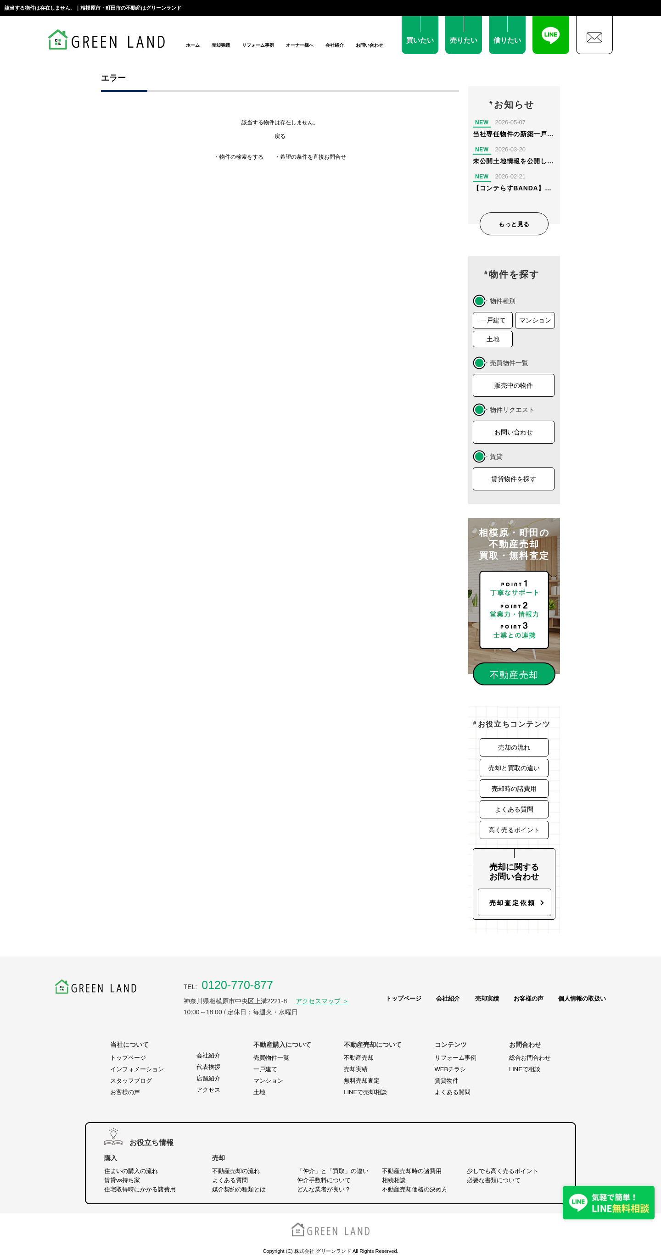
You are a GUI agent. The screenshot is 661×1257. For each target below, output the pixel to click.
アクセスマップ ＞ (322, 1001)
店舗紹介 (208, 1078)
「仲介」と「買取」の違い (333, 1171)
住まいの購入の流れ (131, 1171)
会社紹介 (334, 45)
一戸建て (493, 320)
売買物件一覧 (271, 1057)
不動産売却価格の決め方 (415, 1189)
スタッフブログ (131, 1080)
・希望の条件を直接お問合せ (310, 157)
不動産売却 (359, 1057)
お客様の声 (528, 998)
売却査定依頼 (512, 903)
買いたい (420, 40)
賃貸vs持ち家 (122, 1180)
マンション (535, 320)
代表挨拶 (208, 1066)
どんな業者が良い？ (324, 1189)
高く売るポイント (514, 830)
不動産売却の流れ (236, 1171)
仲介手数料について (324, 1180)
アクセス (208, 1089)
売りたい (463, 40)
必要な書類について (494, 1180)
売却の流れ (514, 747)
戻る (280, 136)
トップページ (403, 998)
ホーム (193, 45)
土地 (493, 339)
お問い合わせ (369, 45)
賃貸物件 (447, 1080)
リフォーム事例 (258, 45)
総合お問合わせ (530, 1057)
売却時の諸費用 (514, 788)
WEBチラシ (450, 1069)
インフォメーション (137, 1069)
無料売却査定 (362, 1080)
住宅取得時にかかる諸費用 (140, 1189)
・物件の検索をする (238, 157)
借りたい (507, 40)
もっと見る (514, 224)
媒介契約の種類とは (239, 1189)
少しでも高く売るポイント (502, 1171)
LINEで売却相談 (365, 1092)
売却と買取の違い (514, 768)
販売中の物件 (513, 385)
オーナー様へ (300, 45)
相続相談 (394, 1180)
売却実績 (221, 45)
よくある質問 (514, 809)
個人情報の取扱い (582, 998)
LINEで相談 (524, 1069)
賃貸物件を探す (513, 479)
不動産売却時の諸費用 (412, 1171)
